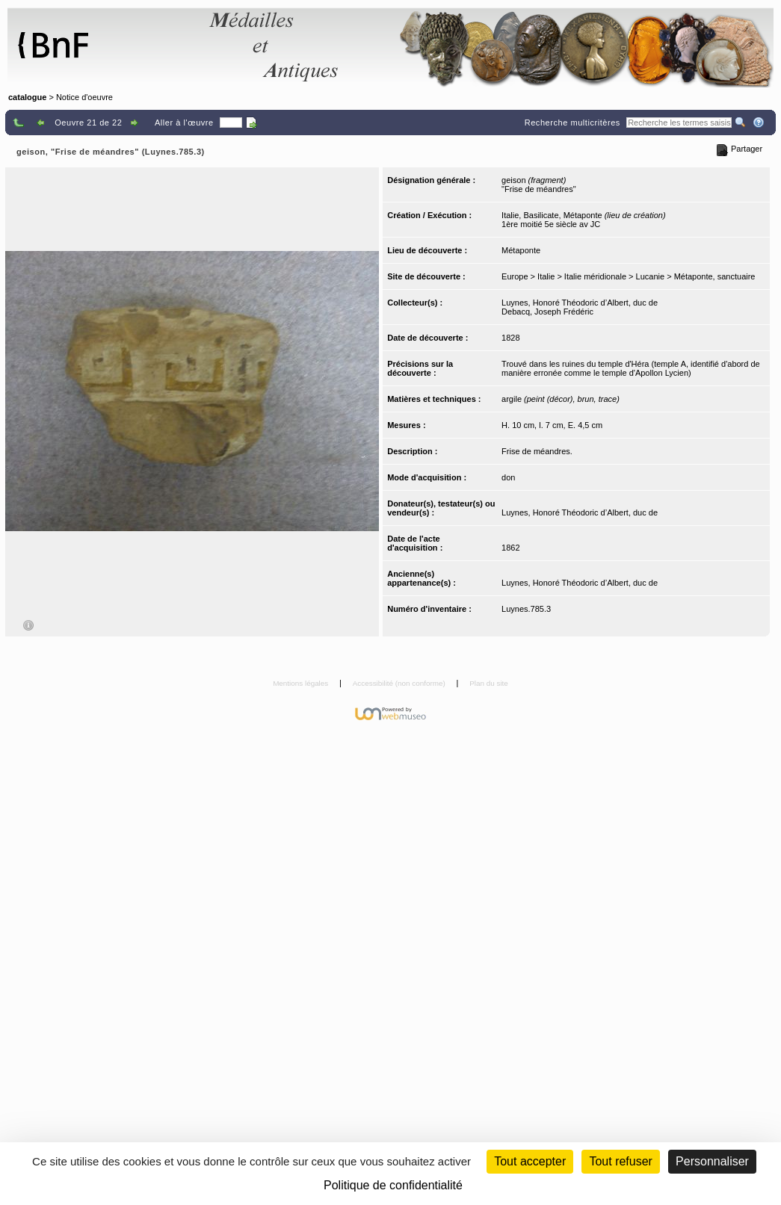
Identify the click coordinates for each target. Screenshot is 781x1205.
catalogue (27, 97)
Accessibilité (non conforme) (400, 683)
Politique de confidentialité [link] (393, 1185)
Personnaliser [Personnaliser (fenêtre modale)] (712, 1161)
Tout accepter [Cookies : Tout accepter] (530, 1161)
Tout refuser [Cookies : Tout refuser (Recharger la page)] (620, 1161)
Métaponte (520, 250)
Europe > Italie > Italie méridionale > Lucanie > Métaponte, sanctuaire (628, 276)
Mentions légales (301, 683)
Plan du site (488, 683)
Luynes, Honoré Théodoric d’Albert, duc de (579, 302)
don (508, 477)
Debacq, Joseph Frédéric (547, 311)
